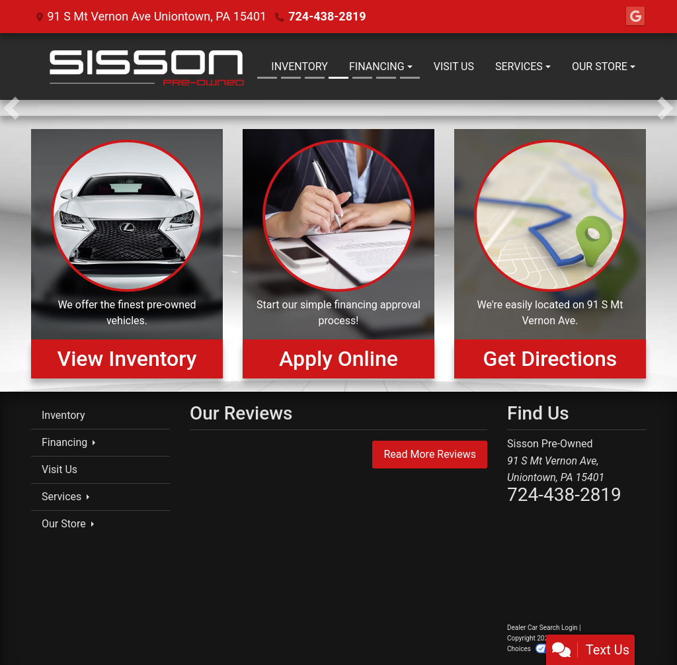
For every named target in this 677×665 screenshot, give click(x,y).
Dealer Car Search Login (542, 627)
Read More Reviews (429, 454)
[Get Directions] (550, 253)
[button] (11, 108)
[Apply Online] (338, 253)
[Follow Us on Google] (635, 16)
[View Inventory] (127, 253)
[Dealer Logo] (145, 66)
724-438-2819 (327, 16)
